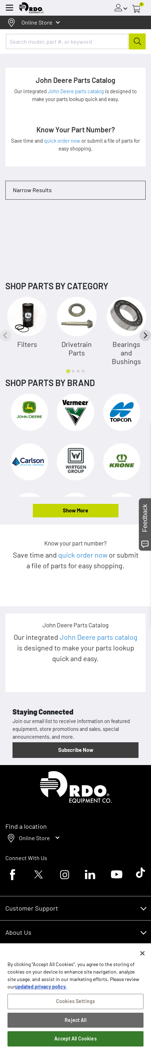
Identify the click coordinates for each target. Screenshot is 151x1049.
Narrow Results (32, 189)
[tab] (68, 371)
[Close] (142, 960)
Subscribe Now (75, 750)
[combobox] (75, 41)
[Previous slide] (5, 335)
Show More (75, 510)
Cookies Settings (75, 1008)
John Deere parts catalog (76, 91)
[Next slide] (145, 335)
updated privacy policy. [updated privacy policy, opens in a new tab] (41, 993)
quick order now (62, 140)
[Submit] (137, 41)
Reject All (75, 1026)
